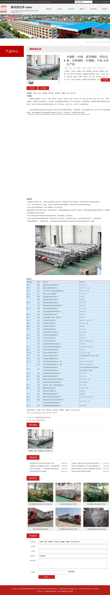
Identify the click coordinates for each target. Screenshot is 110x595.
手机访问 (96, 1)
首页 (93, 42)
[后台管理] (70, 591)
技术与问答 (93, 9)
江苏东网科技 (47, 591)
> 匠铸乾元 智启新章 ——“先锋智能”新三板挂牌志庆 (44, 468)
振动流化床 (17, 7)
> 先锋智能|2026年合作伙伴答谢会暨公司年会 (42, 463)
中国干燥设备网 (62, 591)
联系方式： (33, 556)
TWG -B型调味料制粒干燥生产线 (41, 417)
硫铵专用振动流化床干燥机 (40, 529)
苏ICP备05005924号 (43, 588)
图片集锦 (43, 88)
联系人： (34, 551)
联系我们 (104, 9)
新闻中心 (82, 9)
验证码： (34, 572)
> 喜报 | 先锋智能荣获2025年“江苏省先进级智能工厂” (85, 466)
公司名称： (33, 546)
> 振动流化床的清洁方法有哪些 (38, 471)
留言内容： (33, 560)
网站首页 (49, 9)
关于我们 (59, 9)
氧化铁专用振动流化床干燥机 (68, 504)
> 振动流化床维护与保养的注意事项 (80, 471)
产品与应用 (71, 9)
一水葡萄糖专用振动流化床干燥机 (96, 529)
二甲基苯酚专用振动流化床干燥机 (96, 504)
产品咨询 (105, 80)
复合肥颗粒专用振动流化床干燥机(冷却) (40, 504)
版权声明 (51, 588)
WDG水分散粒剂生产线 (38, 420)
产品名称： (33, 541)
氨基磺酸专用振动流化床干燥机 (68, 529)
